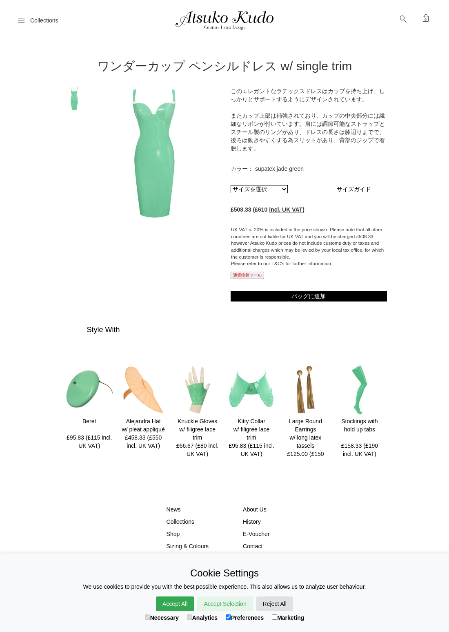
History (252, 521)
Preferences (245, 617)
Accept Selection (225, 604)
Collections (180, 521)
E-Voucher (256, 534)
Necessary (162, 617)
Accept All (174, 604)
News (174, 509)
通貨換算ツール (247, 275)
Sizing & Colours (188, 546)
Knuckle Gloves (197, 421)
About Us (255, 509)
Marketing (288, 617)
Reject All (275, 604)
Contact (252, 546)
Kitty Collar (251, 421)
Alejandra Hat (143, 421)
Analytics (202, 617)
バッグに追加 (308, 296)
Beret (89, 421)
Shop (173, 534)
